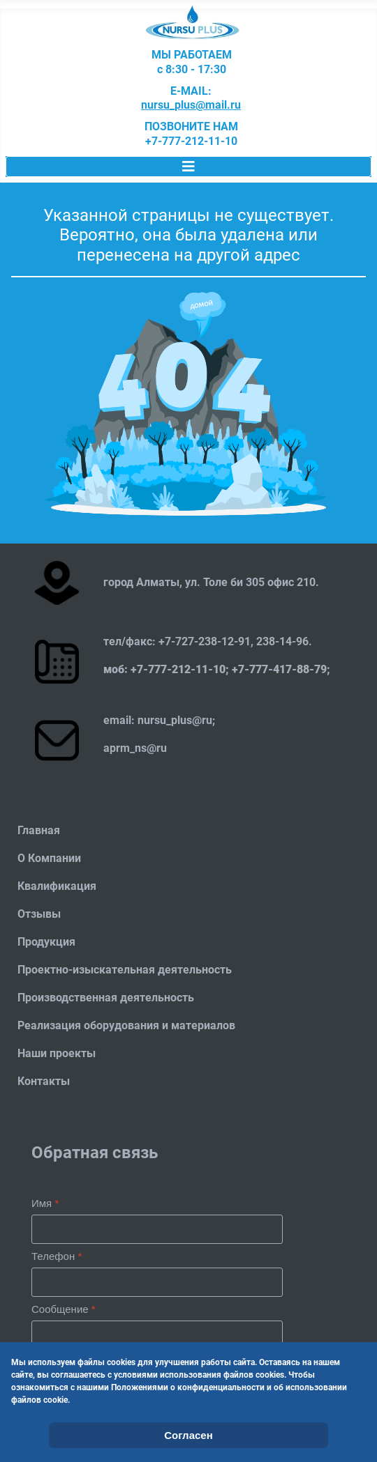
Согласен (188, 1435)
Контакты (43, 1081)
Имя (45, 1203)
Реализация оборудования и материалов (126, 1025)
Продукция (46, 941)
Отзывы (39, 914)
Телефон (56, 1256)
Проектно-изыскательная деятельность (124, 969)
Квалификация (56, 886)
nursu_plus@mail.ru (191, 105)
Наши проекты (56, 1053)
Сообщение (63, 1309)
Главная (38, 830)
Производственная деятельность (105, 997)
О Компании (49, 858)
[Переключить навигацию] (188, 166)
